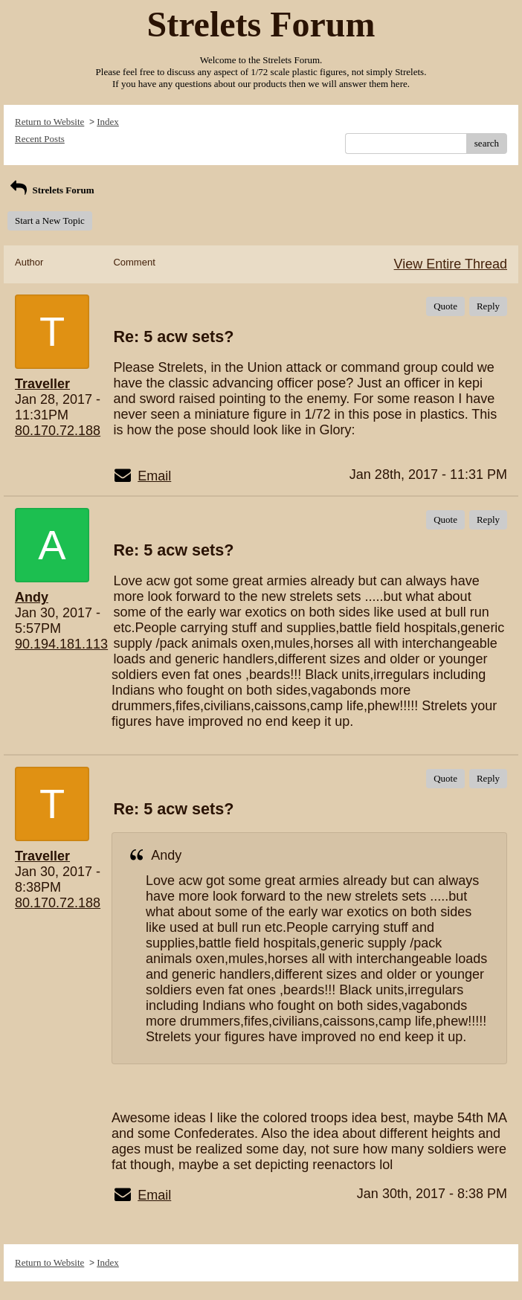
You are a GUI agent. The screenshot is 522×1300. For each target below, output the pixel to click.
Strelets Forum (50, 190)
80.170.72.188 (57, 430)
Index (108, 121)
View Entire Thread (450, 264)
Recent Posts (40, 138)
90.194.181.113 (61, 644)
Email (154, 476)
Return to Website (49, 121)
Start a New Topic (50, 220)
